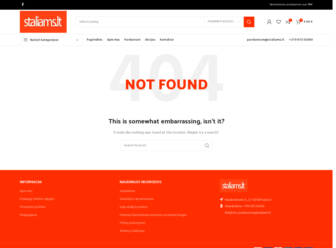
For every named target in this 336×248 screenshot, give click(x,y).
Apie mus (26, 191)
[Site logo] (43, 21)
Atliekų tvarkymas (132, 231)
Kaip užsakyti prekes (133, 207)
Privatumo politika (32, 207)
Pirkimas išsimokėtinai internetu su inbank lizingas (153, 215)
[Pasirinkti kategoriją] (224, 22)
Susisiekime (127, 191)
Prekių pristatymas (132, 223)
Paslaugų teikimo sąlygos (37, 199)
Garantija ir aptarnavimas (136, 199)
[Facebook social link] (22, 4)
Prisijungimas (28, 215)
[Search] (165, 22)
